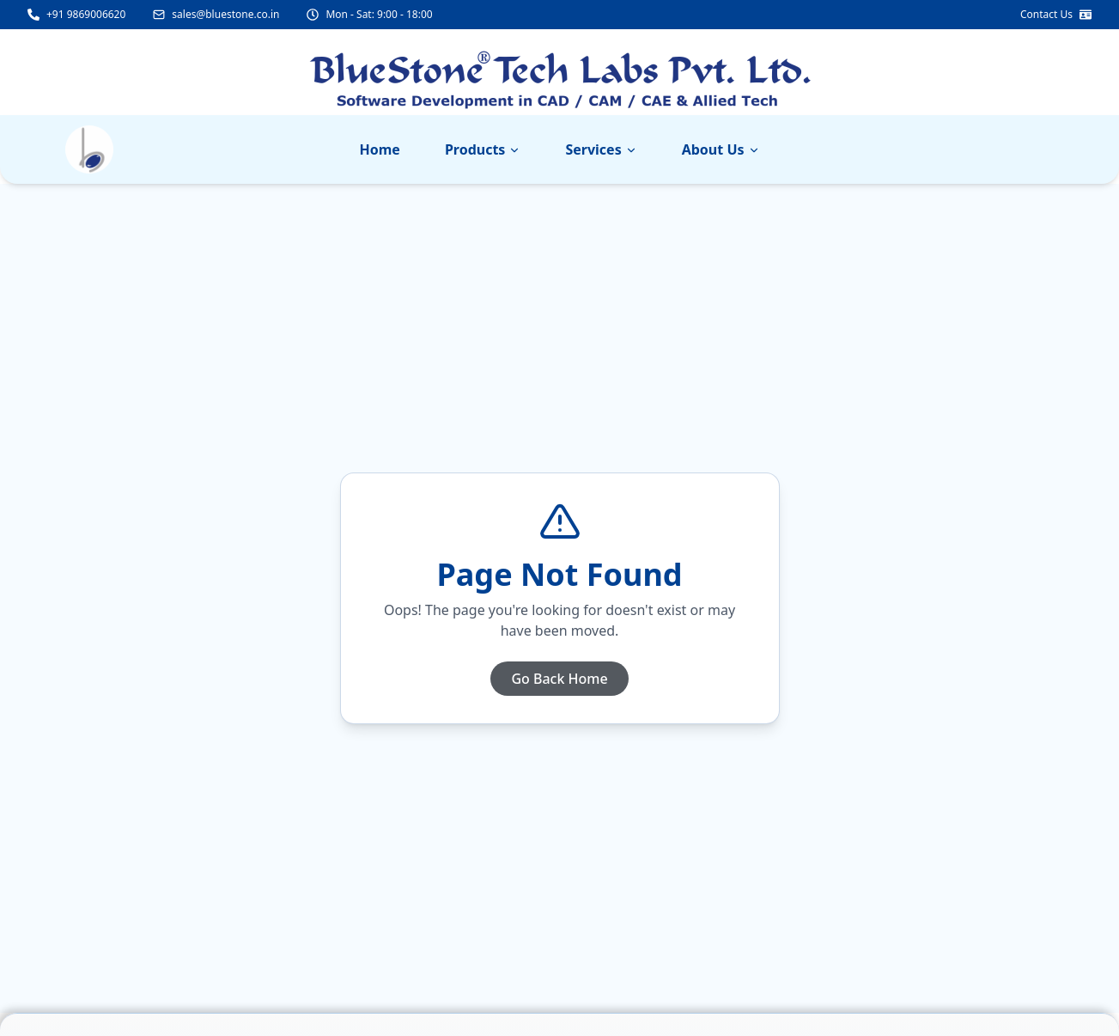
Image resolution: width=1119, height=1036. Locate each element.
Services (600, 149)
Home (379, 149)
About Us (721, 149)
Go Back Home (559, 678)
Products (483, 149)
